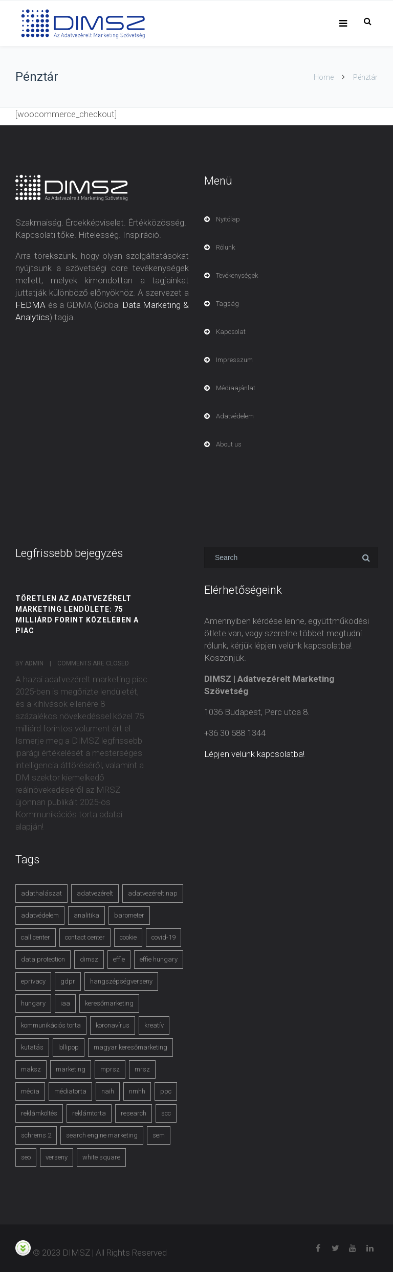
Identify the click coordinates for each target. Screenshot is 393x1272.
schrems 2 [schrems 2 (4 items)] (36, 1135)
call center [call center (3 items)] (35, 937)
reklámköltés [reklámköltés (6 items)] (39, 1113)
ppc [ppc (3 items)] (165, 1091)
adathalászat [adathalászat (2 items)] (41, 893)
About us (229, 444)
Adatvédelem (235, 416)
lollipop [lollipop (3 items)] (68, 1047)
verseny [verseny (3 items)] (57, 1157)
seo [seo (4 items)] (26, 1157)
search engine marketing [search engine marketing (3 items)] (102, 1135)
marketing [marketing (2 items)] (70, 1069)
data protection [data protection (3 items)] (43, 959)
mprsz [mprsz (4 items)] (110, 1069)
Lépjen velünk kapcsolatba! (254, 754)
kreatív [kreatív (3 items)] (154, 1025)
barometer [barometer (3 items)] (129, 915)
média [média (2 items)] (30, 1091)
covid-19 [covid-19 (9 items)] (163, 937)
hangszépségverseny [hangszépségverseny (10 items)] (121, 981)
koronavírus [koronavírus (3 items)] (112, 1025)
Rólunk (225, 247)
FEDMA (30, 305)
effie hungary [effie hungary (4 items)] (159, 959)
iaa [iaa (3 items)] (65, 1003)
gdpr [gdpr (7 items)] (67, 981)
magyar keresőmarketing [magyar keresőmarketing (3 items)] (130, 1047)
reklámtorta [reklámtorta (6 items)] (89, 1113)
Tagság (227, 303)
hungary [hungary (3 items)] (33, 1003)
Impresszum (234, 360)
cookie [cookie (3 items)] (128, 937)
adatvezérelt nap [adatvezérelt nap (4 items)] (153, 893)
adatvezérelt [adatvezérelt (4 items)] (95, 893)
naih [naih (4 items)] (107, 1091)
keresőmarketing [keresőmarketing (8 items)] (109, 1003)
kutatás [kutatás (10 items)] (32, 1047)
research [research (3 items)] (133, 1113)
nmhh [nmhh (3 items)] (137, 1091)
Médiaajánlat (235, 388)
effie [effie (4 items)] (119, 959)
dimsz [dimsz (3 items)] (89, 959)
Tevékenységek (237, 275)
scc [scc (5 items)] (166, 1113)
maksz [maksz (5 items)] (31, 1069)
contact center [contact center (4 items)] (85, 937)
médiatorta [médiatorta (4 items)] (70, 1091)
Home (324, 77)
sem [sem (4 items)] (158, 1135)
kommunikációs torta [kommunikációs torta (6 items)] (51, 1025)
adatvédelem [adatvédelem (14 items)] (40, 915)
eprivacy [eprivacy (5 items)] (33, 981)
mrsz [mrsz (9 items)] (142, 1069)
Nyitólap (228, 219)
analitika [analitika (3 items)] (86, 915)
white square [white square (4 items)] (101, 1157)
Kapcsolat (231, 332)
